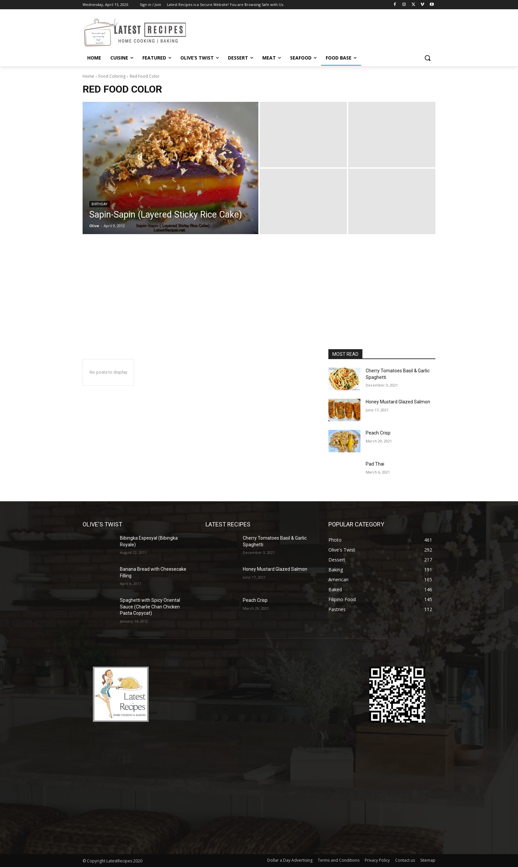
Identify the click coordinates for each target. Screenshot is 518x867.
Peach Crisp (378, 432)
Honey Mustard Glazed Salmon (398, 401)
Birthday (99, 204)
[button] (427, 58)
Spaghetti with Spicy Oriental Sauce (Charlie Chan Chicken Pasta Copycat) (150, 607)
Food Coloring (112, 76)
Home (88, 76)
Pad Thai (375, 464)
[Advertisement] (259, 299)
